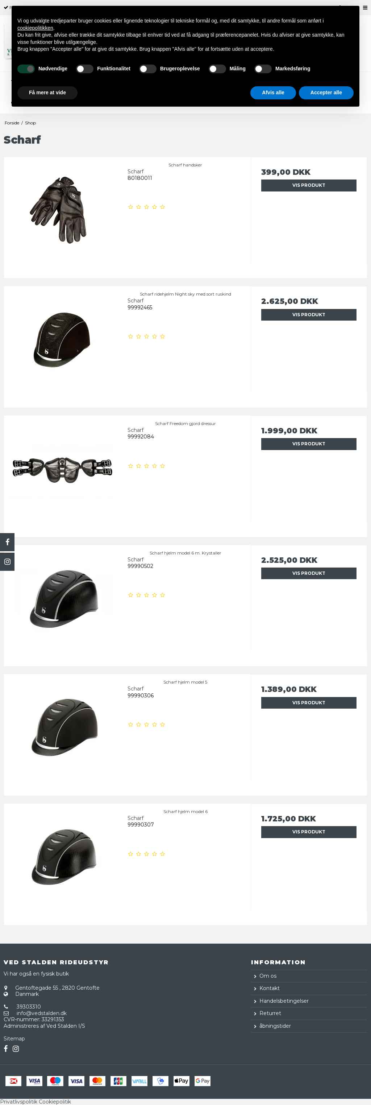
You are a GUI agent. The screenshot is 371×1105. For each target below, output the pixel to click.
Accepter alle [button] (326, 92)
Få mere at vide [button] (47, 92)
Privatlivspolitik (18, 1101)
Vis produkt (308, 185)
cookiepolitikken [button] (35, 28)
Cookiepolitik (55, 1101)
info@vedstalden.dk (42, 1013)
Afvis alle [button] (273, 92)
